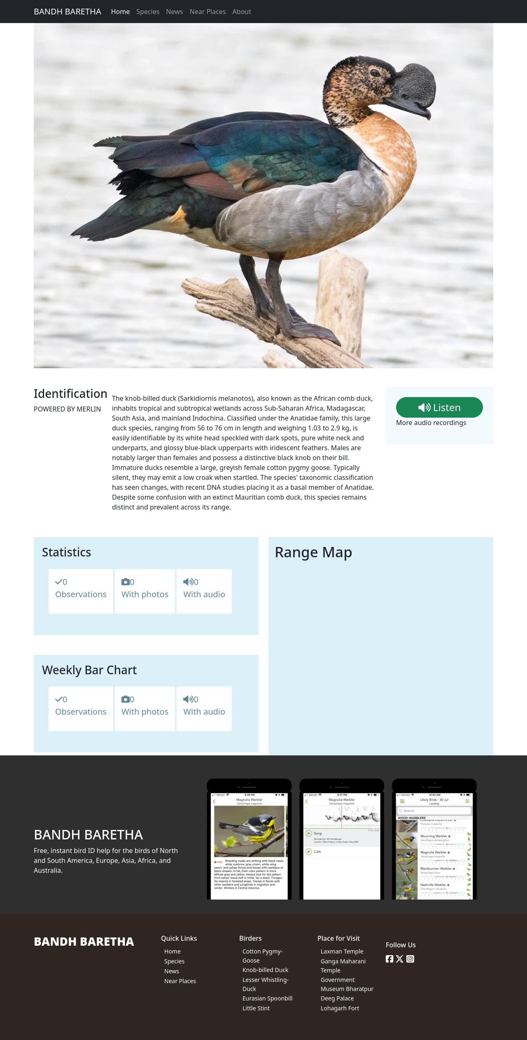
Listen (439, 407)
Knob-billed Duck (266, 970)
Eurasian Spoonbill (268, 998)
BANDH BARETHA (67, 11)
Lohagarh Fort (340, 1008)
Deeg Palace (337, 998)
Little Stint (256, 1008)
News (174, 11)
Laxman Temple (342, 951)
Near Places (207, 11)
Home (120, 11)
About (242, 11)
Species (147, 11)
